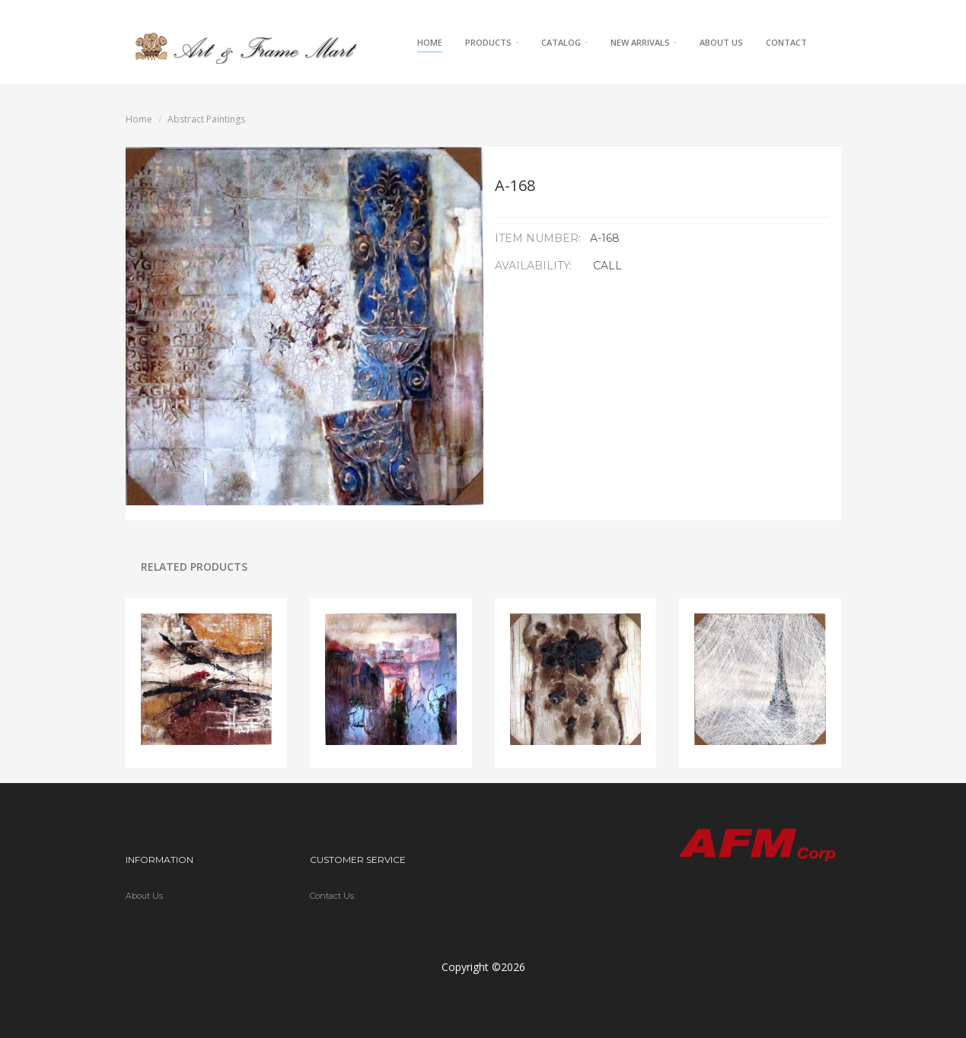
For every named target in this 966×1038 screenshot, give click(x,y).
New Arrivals (644, 42)
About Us (721, 42)
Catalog (564, 42)
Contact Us (332, 895)
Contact (786, 42)
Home (429, 42)
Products (491, 42)
